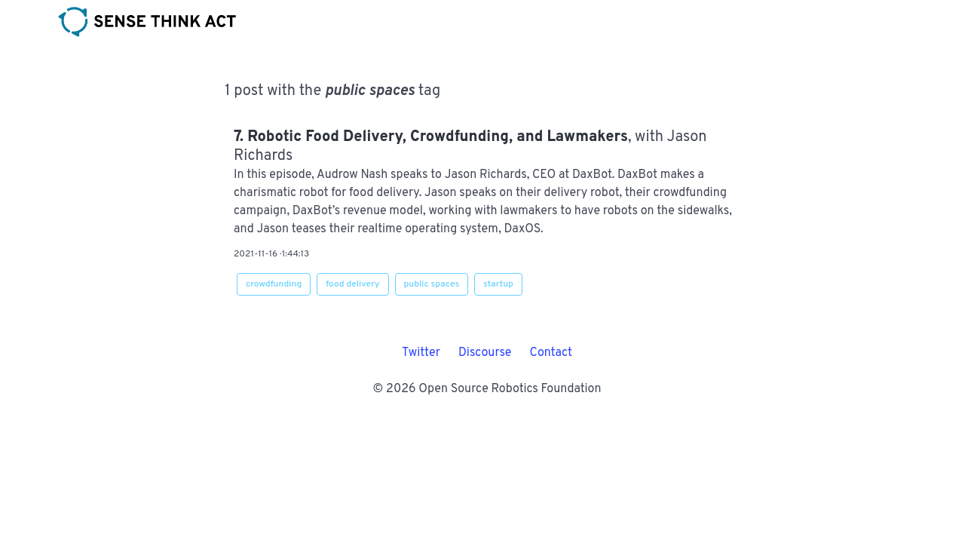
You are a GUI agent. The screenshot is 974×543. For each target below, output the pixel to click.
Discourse (485, 352)
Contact (550, 352)
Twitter (421, 352)
